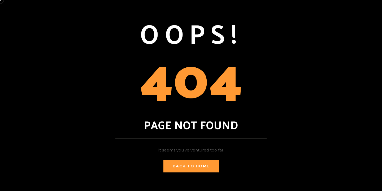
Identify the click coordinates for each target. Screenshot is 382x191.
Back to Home (191, 166)
